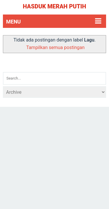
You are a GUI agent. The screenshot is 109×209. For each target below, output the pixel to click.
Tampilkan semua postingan (55, 47)
